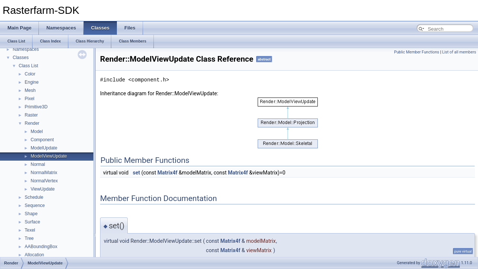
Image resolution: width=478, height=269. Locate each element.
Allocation (34, 254)
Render (32, 123)
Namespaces (26, 49)
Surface (32, 222)
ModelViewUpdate (49, 156)
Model (37, 131)
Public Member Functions (416, 52)
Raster (31, 115)
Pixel (29, 98)
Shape (31, 213)
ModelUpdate (44, 148)
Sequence (35, 205)
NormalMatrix (44, 172)
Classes (21, 57)
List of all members (459, 52)
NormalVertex (44, 180)
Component (42, 139)
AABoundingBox (41, 246)
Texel (30, 230)
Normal (38, 164)
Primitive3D (36, 106)
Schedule (34, 197)
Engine (31, 82)
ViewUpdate (43, 189)
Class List (28, 65)
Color (30, 74)
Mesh (30, 90)
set (136, 173)
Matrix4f (167, 173)
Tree (29, 238)
